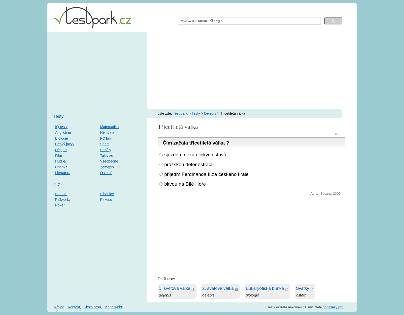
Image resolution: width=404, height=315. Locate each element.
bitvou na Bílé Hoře (185, 184)
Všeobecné (109, 161)
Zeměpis (107, 167)
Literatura (62, 173)
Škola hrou (92, 307)
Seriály (105, 150)
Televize (106, 156)
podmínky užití (333, 307)
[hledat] (248, 21)
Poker (60, 205)
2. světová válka (218, 288)
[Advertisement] (202, 70)
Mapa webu (114, 307)
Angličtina (63, 132)
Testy (196, 113)
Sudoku (61, 194)
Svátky (302, 288)
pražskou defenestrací (188, 164)
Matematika (109, 127)
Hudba (60, 161)
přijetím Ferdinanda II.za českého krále (206, 174)
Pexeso (106, 199)
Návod (59, 307)
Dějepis (210, 113)
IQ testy (61, 127)
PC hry (105, 138)
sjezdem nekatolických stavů (195, 154)
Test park (180, 113)
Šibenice (107, 194)
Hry (56, 183)
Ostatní (106, 173)
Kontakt (74, 307)
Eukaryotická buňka (265, 288)
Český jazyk (64, 144)
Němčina (107, 132)
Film (58, 156)
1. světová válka (174, 288)
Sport (104, 144)
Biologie (61, 138)
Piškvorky (63, 199)
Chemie (61, 167)
